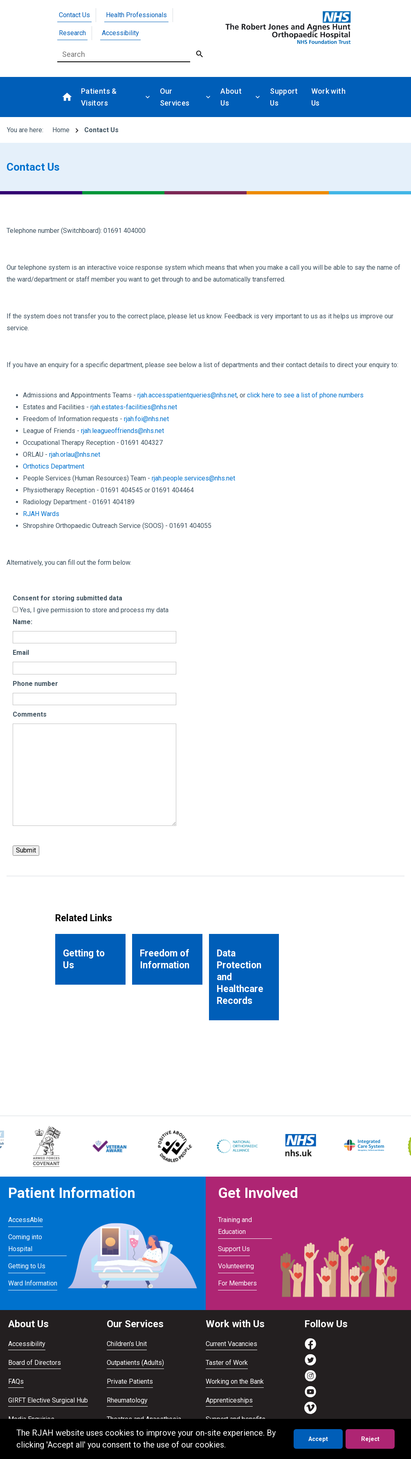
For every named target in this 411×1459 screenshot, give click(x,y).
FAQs (16, 1381)
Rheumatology (127, 1400)
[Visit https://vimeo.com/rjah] (310, 1412)
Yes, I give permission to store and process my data (94, 610)
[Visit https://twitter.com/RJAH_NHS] (310, 1364)
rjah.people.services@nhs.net (193, 478)
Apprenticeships (229, 1400)
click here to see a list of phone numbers (305, 395)
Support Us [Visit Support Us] (234, 1249)
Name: (22, 622)
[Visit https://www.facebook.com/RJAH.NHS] (310, 1348)
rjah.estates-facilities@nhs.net (133, 407)
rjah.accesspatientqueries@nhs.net (187, 395)
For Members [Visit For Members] (237, 1283)
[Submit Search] (200, 54)
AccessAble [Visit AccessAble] (25, 1220)
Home (61, 130)
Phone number (35, 684)
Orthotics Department (53, 466)
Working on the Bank (235, 1381)
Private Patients (130, 1381)
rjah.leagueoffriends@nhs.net (122, 431)
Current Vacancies (231, 1344)
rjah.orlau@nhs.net (74, 454)
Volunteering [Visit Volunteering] (236, 1266)
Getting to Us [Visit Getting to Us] (26, 1266)
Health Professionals (136, 15)
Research (72, 33)
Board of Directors (34, 1363)
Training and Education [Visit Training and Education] (235, 1226)
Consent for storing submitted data (67, 598)
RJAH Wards (41, 514)
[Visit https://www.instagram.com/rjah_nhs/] (310, 1380)
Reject (370, 1439)
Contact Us (74, 15)
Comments (30, 714)
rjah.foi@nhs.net (146, 419)
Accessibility (120, 33)
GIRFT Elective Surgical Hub (48, 1400)
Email (21, 652)
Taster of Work (227, 1363)
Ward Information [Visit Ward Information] (32, 1283)
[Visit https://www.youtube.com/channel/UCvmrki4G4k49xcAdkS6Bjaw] (310, 1396)
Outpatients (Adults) (135, 1363)
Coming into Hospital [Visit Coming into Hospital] (25, 1243)
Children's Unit (127, 1344)
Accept (318, 1439)
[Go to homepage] (287, 27)
